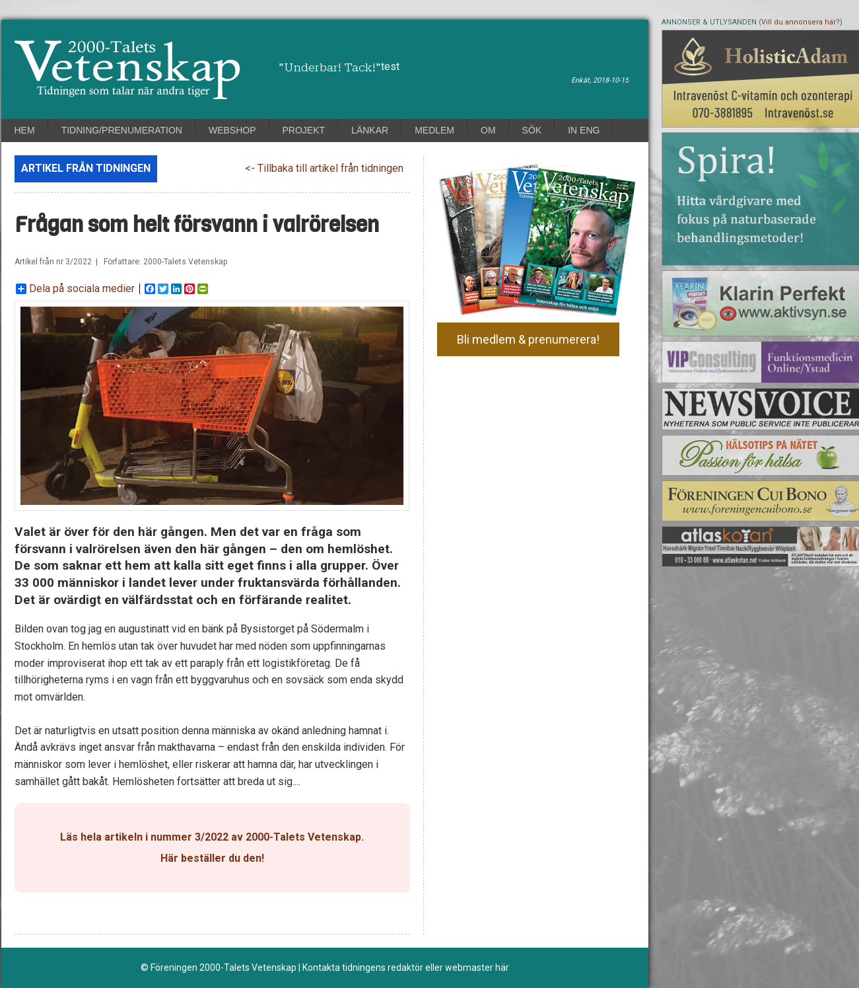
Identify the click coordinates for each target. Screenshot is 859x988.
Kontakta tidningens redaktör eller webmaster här (405, 967)
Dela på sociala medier (75, 289)
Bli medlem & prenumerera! (528, 339)
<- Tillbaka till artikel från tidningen (324, 168)
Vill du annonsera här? (800, 22)
